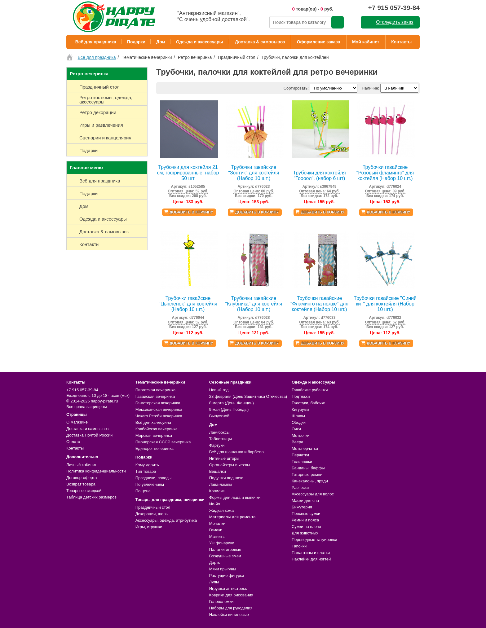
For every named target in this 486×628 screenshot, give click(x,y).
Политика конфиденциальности (96, 471)
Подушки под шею (226, 478)
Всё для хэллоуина (153, 422)
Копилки (217, 491)
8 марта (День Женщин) (231, 403)
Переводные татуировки (314, 539)
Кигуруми (300, 409)
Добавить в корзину (191, 212)
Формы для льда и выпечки (235, 497)
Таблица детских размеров (91, 497)
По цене (143, 491)
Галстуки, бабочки (308, 403)
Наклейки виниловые (229, 614)
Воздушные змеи (225, 556)
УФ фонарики (221, 543)
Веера (297, 442)
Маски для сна (305, 500)
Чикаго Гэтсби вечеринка (158, 416)
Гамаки (216, 530)
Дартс (214, 562)
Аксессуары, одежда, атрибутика (166, 520)
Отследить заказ (394, 22)
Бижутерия (302, 507)
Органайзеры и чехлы (229, 465)
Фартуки (217, 445)
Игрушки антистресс (228, 588)
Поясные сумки (306, 513)
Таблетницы (220, 439)
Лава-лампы (220, 484)
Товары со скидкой (83, 490)
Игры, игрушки (148, 527)
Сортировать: (296, 88)
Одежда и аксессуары (199, 41)
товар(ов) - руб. (312, 8)
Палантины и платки (311, 552)
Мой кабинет (365, 41)
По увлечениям (149, 484)
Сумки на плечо (306, 526)
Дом (160, 41)
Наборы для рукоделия (231, 608)
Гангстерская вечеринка (157, 403)
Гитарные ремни (307, 474)
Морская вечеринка (153, 435)
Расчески (300, 487)
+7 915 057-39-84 (394, 7)
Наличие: (370, 88)
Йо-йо (214, 504)
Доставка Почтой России (89, 435)
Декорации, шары (152, 514)
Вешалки (217, 471)
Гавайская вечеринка (155, 396)
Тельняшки (302, 461)
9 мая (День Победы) (229, 409)
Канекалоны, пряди (310, 481)
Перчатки (300, 455)
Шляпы (298, 416)
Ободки (299, 422)
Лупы (214, 582)
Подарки (136, 41)
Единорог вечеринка (154, 448)
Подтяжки (301, 396)
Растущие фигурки (226, 575)
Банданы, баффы (308, 468)
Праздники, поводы (153, 478)
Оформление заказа (318, 41)
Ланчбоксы (219, 432)
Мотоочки (301, 435)
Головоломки (221, 601)
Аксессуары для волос (313, 494)
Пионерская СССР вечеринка (163, 442)
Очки (296, 429)
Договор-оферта (81, 477)
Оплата (73, 441)
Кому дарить (147, 465)
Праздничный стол (152, 507)
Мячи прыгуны (222, 569)
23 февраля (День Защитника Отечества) (248, 396)
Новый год (219, 390)
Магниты (217, 536)
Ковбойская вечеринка (156, 429)
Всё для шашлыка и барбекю (236, 452)
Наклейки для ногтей (311, 559)
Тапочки (299, 546)
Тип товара (145, 471)
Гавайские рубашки (310, 390)
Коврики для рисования (231, 595)
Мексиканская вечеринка (158, 409)
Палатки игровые (225, 549)
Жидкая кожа (221, 510)
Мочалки (217, 523)
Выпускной (219, 416)
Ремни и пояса (305, 520)
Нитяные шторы (224, 458)
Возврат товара (80, 484)
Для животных (305, 533)
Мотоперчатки (305, 448)
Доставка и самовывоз (87, 428)
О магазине (77, 422)
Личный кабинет (81, 464)
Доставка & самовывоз (260, 41)
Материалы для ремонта (232, 517)
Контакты (401, 41)
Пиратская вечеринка (155, 390)
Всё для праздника (95, 41)
